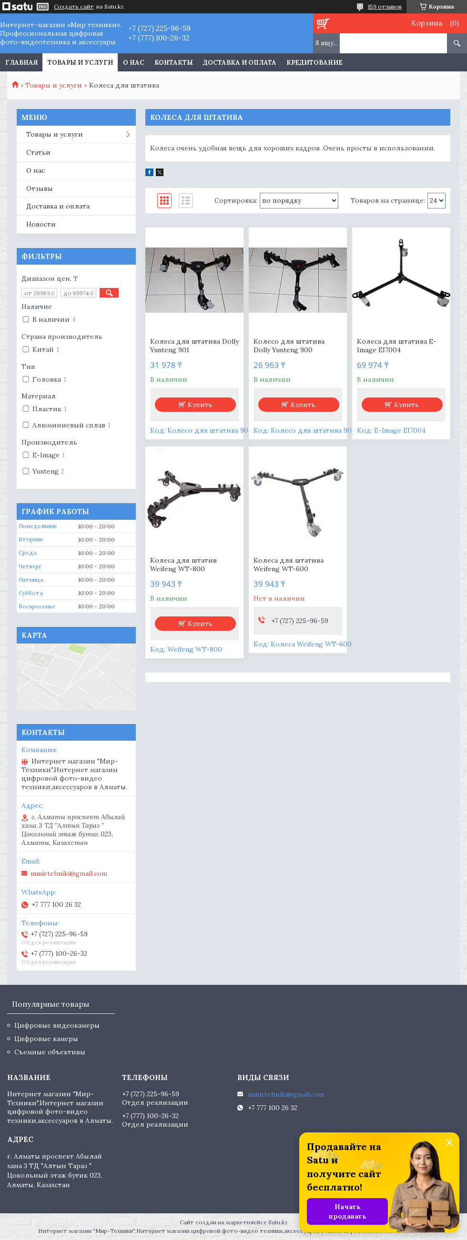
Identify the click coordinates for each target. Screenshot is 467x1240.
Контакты (173, 63)
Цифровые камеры (46, 1038)
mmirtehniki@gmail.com (68, 873)
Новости (41, 224)
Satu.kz (278, 1222)
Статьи (38, 152)
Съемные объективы (49, 1052)
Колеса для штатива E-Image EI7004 (397, 345)
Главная (21, 63)
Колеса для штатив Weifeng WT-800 (183, 564)
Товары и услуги (80, 63)
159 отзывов (385, 6)
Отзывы (39, 188)
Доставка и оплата (239, 63)
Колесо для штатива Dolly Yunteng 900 (289, 345)
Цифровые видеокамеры (57, 1025)
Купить (200, 404)
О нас (133, 63)
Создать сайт (74, 6)
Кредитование (314, 63)
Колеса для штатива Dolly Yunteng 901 (194, 345)
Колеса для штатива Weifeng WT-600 (289, 564)
